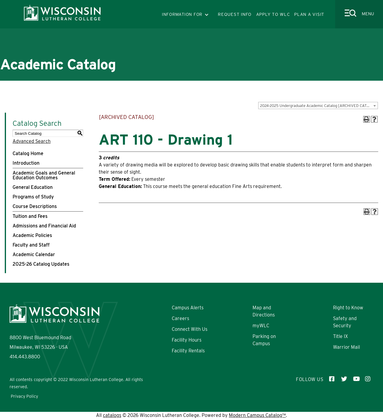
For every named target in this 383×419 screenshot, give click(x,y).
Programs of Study (33, 197)
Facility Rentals (188, 351)
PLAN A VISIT (309, 14)
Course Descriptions (35, 206)
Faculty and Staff (31, 245)
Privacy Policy (24, 396)
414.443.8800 (25, 357)
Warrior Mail (346, 347)
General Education (33, 187)
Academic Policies (32, 235)
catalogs (112, 415)
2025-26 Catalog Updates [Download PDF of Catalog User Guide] (41, 264)
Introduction (26, 163)
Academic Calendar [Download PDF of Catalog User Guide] (34, 254)
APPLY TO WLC (273, 14)
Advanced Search (32, 141)
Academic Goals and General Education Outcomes (44, 175)
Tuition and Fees (30, 216)
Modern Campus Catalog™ (257, 415)
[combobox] (318, 105)
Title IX (340, 336)
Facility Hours (186, 340)
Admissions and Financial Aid (44, 226)
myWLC (261, 325)
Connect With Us (189, 329)
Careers (180, 318)
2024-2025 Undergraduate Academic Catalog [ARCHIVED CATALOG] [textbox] (319, 105)
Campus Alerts (187, 308)
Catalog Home (28, 153)
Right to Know (348, 308)
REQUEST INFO (235, 14)
